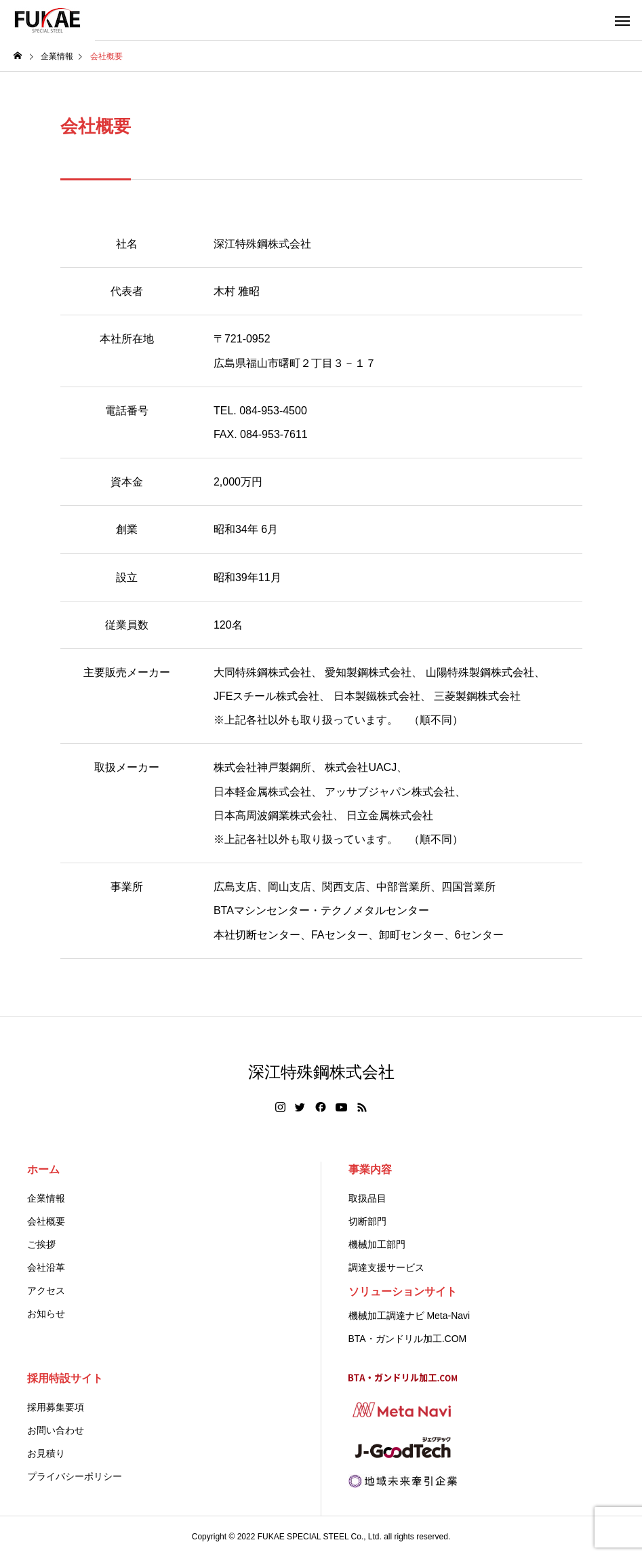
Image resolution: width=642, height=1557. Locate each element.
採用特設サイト (65, 1378)
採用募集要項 (55, 1407)
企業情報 (46, 1198)
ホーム (43, 1169)
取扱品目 (367, 1198)
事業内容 (370, 1169)
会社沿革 (46, 1267)
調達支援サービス (386, 1267)
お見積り (46, 1453)
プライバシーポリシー (74, 1476)
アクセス (46, 1290)
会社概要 (46, 1221)
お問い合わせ (55, 1430)
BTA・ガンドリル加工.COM (407, 1338)
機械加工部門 (376, 1244)
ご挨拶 (41, 1244)
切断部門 (367, 1221)
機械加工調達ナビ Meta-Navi (409, 1315)
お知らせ (46, 1313)
